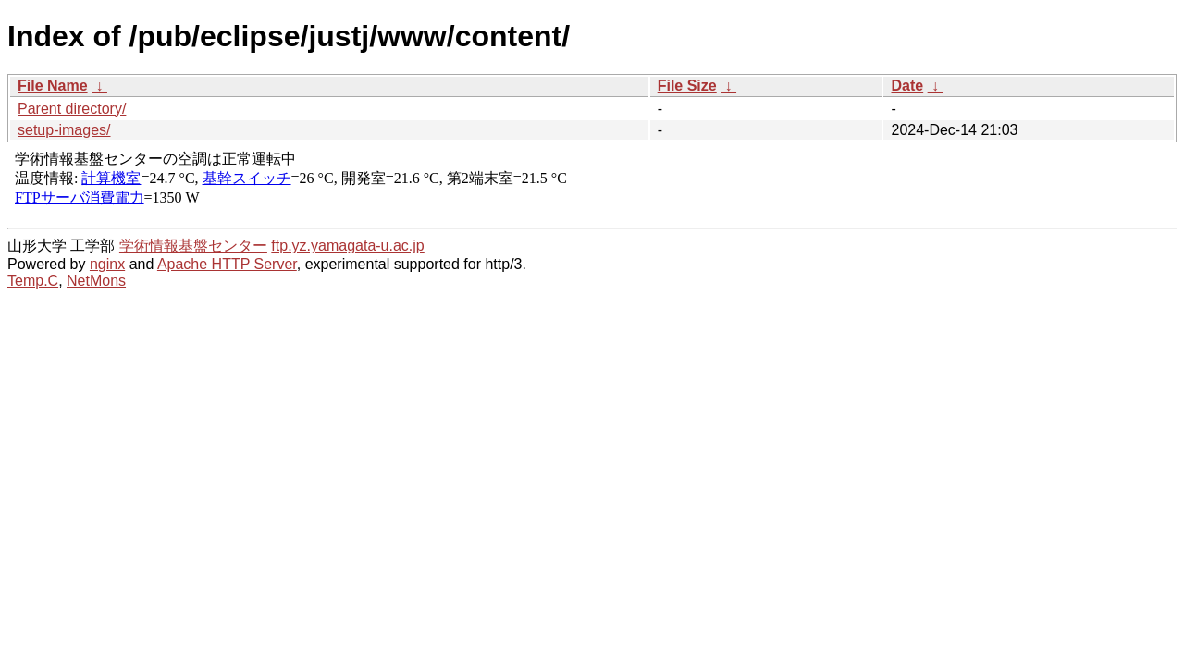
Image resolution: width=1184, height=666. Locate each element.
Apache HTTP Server (227, 264)
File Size (687, 85)
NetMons (96, 281)
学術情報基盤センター (193, 245)
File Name (53, 85)
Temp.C (32, 281)
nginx (107, 264)
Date (907, 85)
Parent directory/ (72, 109)
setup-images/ (64, 130)
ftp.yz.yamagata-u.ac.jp (347, 245)
